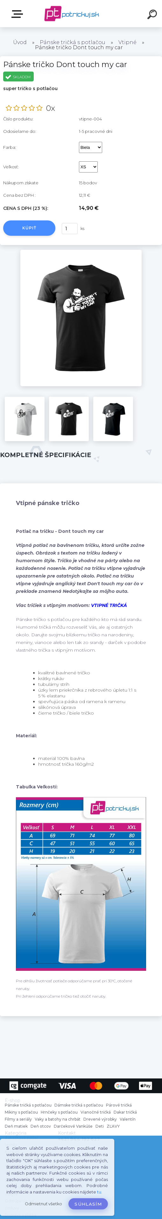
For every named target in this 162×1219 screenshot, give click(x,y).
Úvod (20, 42)
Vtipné (127, 42)
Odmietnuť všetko (43, 1203)
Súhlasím (88, 1204)
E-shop (18, 14)
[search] (153, 15)
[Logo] (71, 13)
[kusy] (70, 228)
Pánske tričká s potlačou (72, 42)
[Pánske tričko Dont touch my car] (81, 252)
